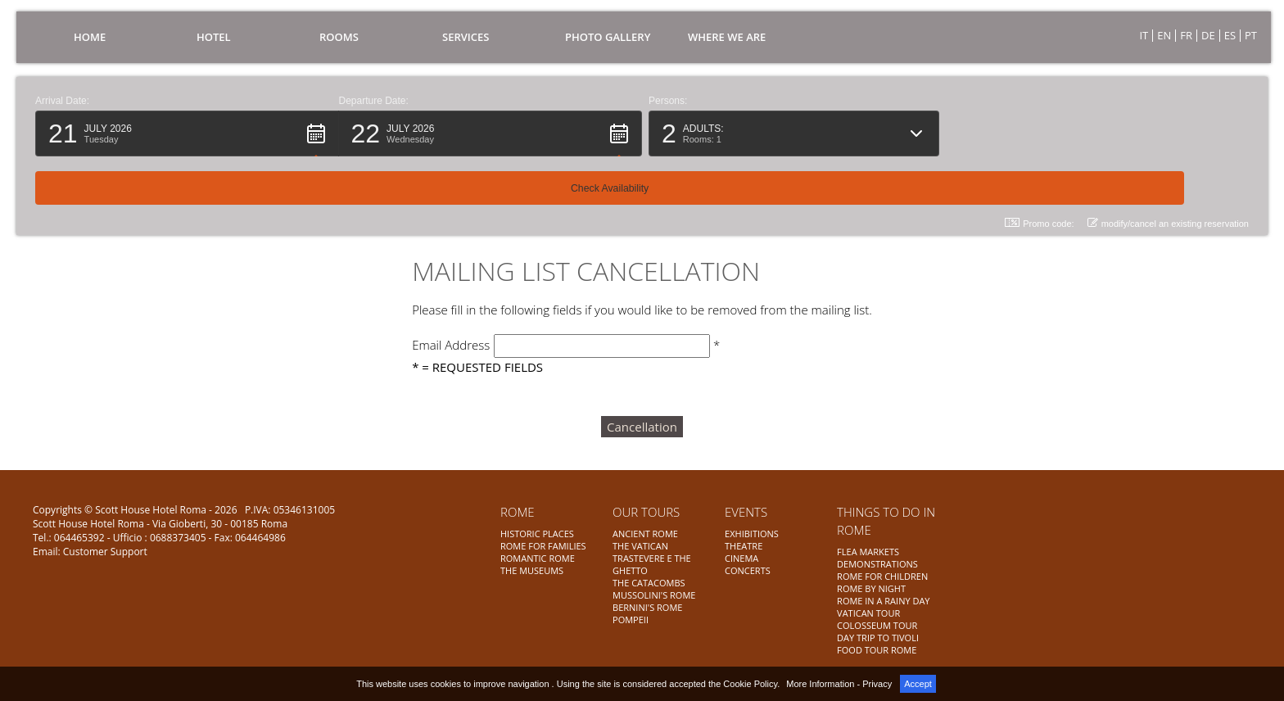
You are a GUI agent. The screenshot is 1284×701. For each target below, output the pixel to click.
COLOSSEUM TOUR (877, 625)
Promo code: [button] (1039, 175)
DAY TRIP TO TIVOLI (878, 637)
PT (1251, 35)
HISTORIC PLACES (537, 533)
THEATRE (743, 546)
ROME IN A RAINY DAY (883, 601)
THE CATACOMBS (649, 583)
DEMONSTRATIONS (877, 564)
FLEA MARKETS (868, 551)
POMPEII (631, 619)
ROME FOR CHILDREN (882, 576)
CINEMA (741, 558)
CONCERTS (748, 570)
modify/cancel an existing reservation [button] (1168, 175)
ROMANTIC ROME (537, 558)
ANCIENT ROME (645, 533)
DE (1208, 35)
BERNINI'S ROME (647, 607)
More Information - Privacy (839, 684)
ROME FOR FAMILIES (543, 546)
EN (1164, 35)
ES (1230, 35)
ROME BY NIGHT (871, 588)
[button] (187, 133)
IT (1143, 35)
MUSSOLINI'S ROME (654, 595)
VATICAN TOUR (868, 613)
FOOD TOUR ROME (876, 650)
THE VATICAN (640, 546)
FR (1186, 35)
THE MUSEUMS (531, 570)
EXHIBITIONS (752, 533)
